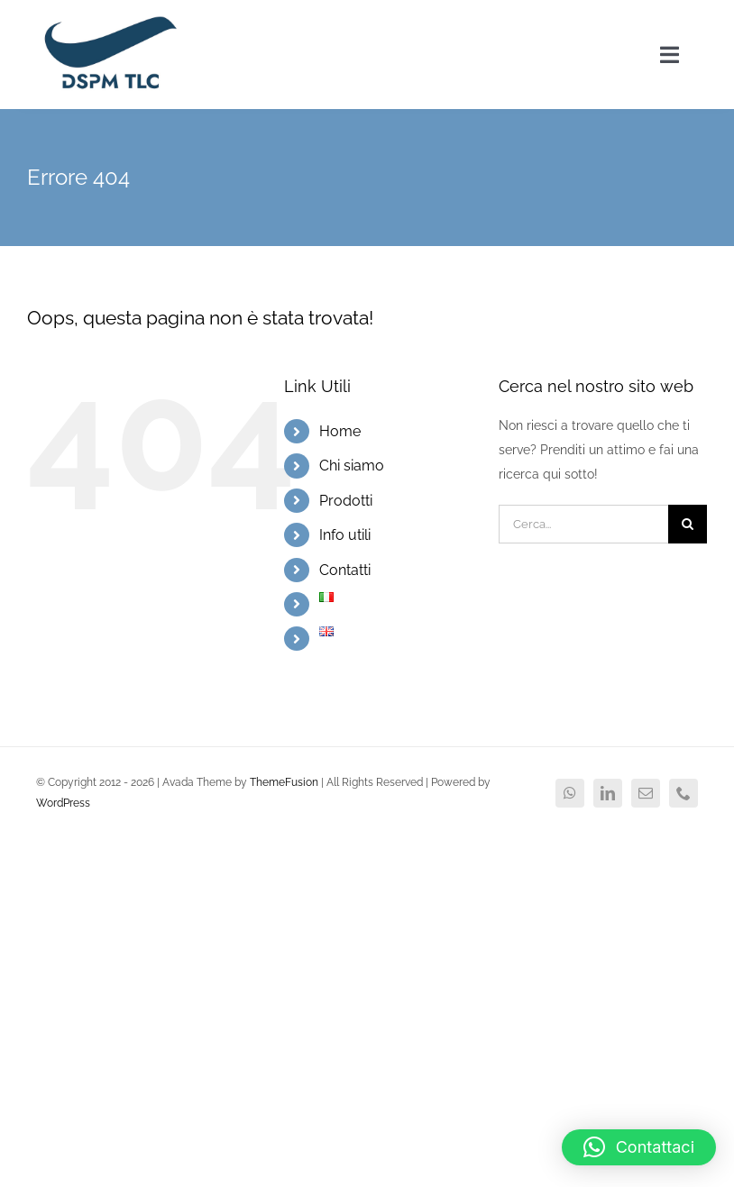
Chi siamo (351, 465)
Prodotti (345, 500)
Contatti (345, 570)
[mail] (645, 793)
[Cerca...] (583, 524)
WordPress (63, 803)
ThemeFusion (284, 782)
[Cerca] (687, 524)
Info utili (345, 534)
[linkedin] (607, 793)
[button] (639, 1147)
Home (340, 431)
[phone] (683, 793)
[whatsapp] (569, 793)
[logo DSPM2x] (109, 20)
